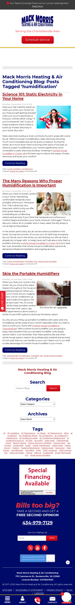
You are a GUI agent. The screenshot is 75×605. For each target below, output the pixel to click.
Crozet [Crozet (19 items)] (8, 435)
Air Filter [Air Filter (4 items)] (29, 432)
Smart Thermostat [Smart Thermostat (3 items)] (63, 445)
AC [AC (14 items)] (4, 425)
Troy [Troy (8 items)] (26, 447)
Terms (52, 552)
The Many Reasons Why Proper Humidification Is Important (32, 179)
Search (53, 380)
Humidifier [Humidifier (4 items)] (29, 442)
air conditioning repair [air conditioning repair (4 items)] (28, 430)
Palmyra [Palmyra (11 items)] (37, 445)
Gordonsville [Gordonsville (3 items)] (18, 437)
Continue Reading (15, 160)
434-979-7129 (37, 514)
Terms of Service (39, 550)
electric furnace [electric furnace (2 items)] (19, 435)
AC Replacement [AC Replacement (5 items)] (55, 425)
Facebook (45, 539)
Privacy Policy (30, 550)
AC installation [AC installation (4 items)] (13, 425)
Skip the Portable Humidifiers (30, 267)
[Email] (32, 529)
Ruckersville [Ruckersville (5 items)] (48, 445)
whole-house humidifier (47, 255)
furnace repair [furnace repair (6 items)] (59, 435)
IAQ (35, 255)
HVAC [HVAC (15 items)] (38, 442)
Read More (37, 6)
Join (51, 529)
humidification (27, 166)
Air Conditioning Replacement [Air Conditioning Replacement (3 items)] (52, 430)
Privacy (49, 552)
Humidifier (29, 255)
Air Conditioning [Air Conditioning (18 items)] (46, 427)
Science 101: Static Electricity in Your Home (32, 96)
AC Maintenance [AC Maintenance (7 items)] (28, 425)
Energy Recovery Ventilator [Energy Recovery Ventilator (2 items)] (40, 435)
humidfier (17, 166)
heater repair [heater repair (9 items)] (57, 437)
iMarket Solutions (22, 589)
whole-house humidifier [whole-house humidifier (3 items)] (40, 447)
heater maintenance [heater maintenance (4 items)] (41, 437)
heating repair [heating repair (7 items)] (47, 440)
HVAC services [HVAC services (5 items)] (65, 442)
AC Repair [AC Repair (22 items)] (41, 425)
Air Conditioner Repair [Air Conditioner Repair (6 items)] (28, 427)
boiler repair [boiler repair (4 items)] (50, 432)
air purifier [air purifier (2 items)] (38, 432)
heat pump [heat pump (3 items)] (60, 440)
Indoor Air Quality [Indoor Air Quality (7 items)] (16, 445)
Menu (8, 602)
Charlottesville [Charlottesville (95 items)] (62, 432)
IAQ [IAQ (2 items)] (6, 445)
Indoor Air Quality (17, 168)
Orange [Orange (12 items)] (29, 445)
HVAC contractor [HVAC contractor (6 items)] (50, 442)
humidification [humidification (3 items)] (17, 442)
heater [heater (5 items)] (28, 437)
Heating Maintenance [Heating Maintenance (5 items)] (30, 440)
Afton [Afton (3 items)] (66, 425)
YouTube (37, 539)
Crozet (9, 166)
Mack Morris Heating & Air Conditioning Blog (37, 363)
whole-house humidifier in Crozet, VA (40, 237)
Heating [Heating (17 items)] (15, 440)
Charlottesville (12, 348)
